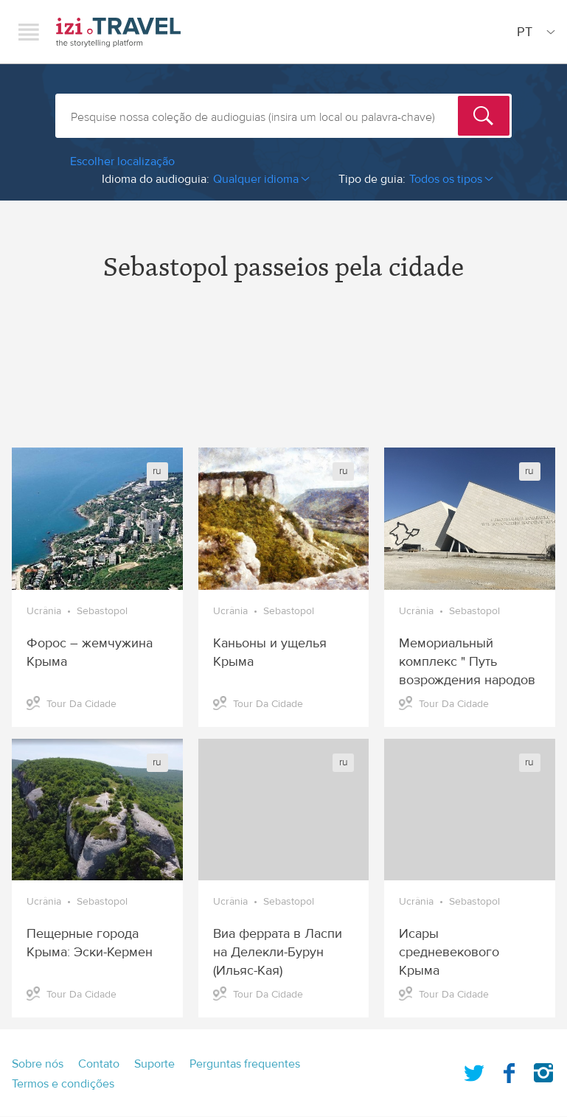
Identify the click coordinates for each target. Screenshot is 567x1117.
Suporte (154, 1064)
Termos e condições (63, 1083)
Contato (98, 1064)
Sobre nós (37, 1064)
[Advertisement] (283, 377)
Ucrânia (44, 611)
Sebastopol (102, 611)
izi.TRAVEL (118, 32)
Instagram (543, 1070)
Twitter (474, 1070)
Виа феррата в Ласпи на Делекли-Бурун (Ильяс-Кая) (277, 952)
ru (157, 471)
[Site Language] (533, 31)
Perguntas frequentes (244, 1064)
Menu (28, 31)
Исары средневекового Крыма (449, 952)
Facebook (509, 1070)
